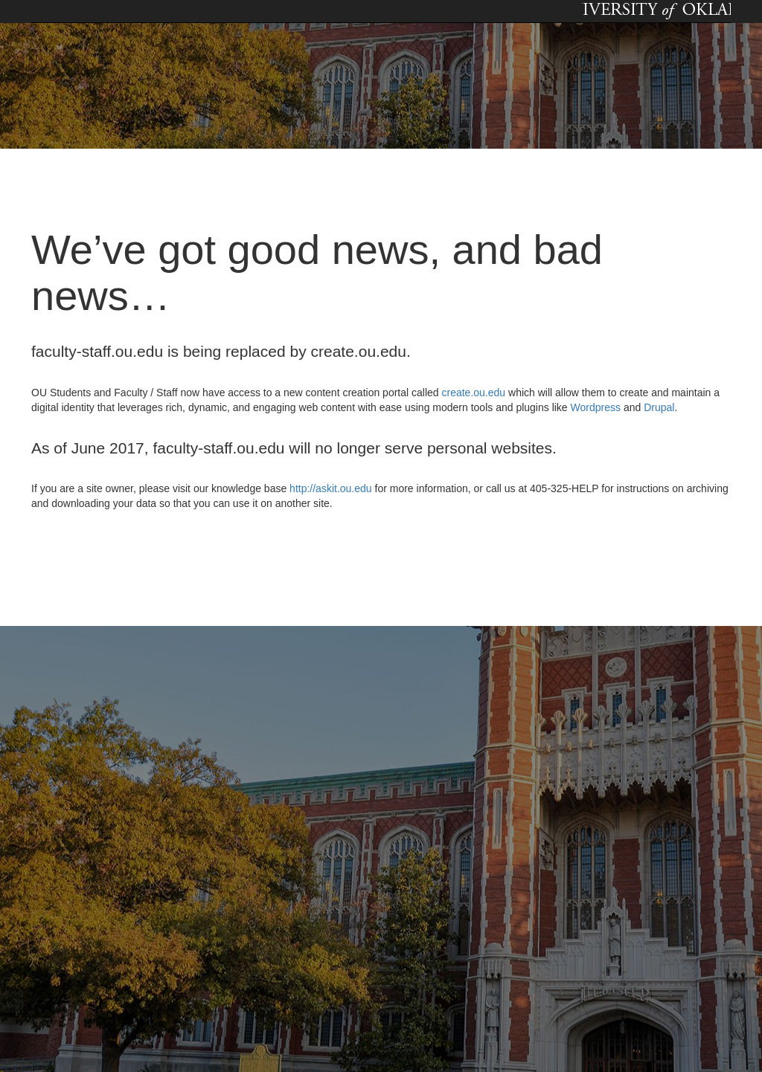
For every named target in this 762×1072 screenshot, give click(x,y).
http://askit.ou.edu (330, 488)
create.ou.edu (472, 392)
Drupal (659, 407)
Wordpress (596, 407)
